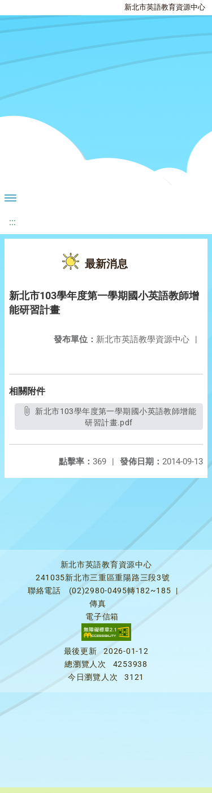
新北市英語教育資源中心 (164, 7)
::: (12, 222)
